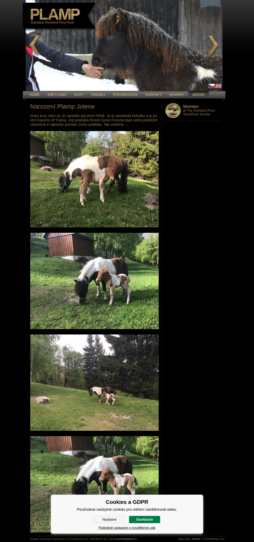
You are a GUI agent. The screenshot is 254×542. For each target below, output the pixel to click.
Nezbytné (109, 519)
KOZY (78, 95)
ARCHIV (198, 95)
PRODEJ (98, 95)
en (218, 86)
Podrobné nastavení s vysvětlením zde (127, 528)
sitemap (196, 539)
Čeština (211, 86)
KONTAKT (153, 95)
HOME (35, 95)
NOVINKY (176, 95)
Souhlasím (144, 519)
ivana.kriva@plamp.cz (125, 539)
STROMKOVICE (125, 95)
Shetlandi (57, 95)
